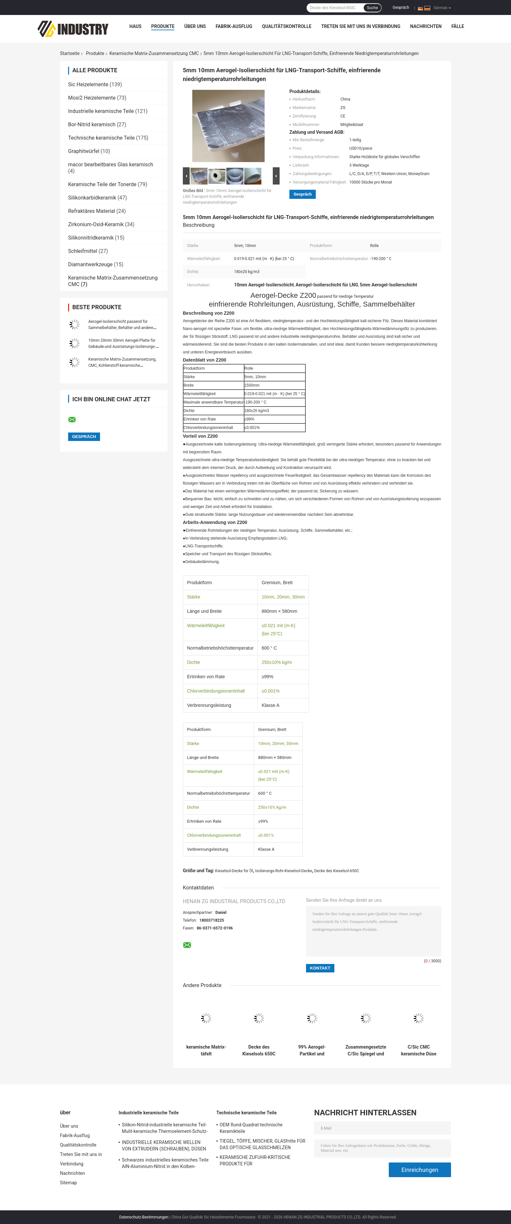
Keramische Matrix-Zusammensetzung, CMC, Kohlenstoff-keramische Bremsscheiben (122, 365)
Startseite (70, 53)
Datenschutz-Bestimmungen (143, 1217)
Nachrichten (426, 26)
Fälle (457, 26)
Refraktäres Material (91, 211)
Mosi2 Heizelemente (92, 98)
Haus (135, 26)
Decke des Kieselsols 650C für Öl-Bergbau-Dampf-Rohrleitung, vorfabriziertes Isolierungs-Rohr (259, 1050)
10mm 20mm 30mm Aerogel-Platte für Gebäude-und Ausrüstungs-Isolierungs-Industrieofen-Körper (122, 346)
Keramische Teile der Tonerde (102, 184)
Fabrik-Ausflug (234, 26)
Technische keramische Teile (101, 138)
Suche (372, 8)
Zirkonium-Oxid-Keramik (96, 224)
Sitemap (68, 1182)
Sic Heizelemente (88, 84)
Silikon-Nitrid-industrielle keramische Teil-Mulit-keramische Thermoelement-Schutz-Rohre (165, 1129)
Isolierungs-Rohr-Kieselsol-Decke (283, 871)
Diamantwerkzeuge (90, 264)
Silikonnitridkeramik (91, 238)
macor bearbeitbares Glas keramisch (110, 164)
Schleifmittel (82, 251)
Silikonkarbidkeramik (92, 198)
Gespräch (401, 7)
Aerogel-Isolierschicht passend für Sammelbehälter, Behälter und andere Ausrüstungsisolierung (120, 327)
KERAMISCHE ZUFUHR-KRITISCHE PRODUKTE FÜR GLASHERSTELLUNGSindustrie (255, 1161)
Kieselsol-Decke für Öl (234, 871)
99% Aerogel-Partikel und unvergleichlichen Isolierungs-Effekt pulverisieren (312, 1050)
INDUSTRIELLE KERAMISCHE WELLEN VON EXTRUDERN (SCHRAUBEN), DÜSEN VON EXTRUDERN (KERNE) (164, 1146)
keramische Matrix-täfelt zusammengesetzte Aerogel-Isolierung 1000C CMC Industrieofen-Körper (206, 1050)
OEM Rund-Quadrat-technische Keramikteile (251, 1128)
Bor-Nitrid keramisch (91, 124)
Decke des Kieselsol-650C (336, 871)
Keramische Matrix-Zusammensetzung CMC (154, 53)
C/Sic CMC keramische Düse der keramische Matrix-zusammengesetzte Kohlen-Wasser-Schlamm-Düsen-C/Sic (419, 1050)
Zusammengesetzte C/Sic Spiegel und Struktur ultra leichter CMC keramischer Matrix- (365, 1050)
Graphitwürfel (83, 151)
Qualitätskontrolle (287, 26)
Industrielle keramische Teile (101, 111)
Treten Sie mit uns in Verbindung (361, 26)
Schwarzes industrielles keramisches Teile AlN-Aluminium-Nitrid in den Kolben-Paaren (165, 1164)
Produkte (162, 26)
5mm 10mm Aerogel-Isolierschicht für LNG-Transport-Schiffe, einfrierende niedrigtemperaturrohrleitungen (227, 196)
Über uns (195, 26)
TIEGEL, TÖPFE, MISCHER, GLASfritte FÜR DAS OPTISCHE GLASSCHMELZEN (262, 1144)
